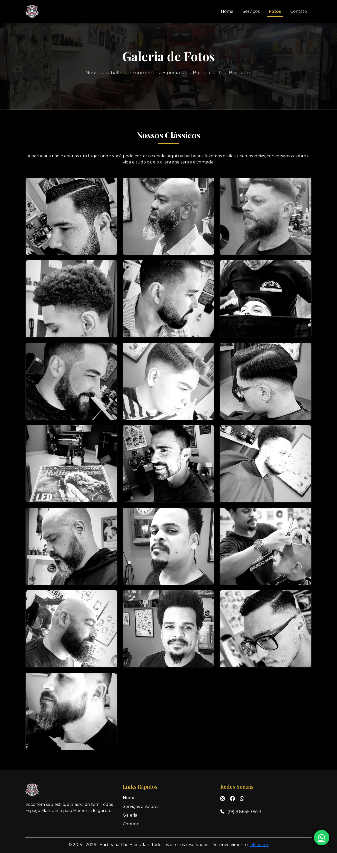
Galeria (130, 815)
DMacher (259, 844)
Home (227, 11)
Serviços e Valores (141, 806)
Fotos (275, 11)
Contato (298, 11)
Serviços (251, 11)
